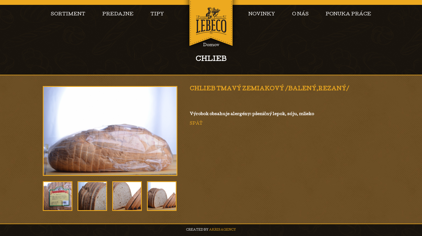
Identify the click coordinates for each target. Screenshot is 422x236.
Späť (196, 124)
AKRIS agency (222, 229)
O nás (300, 14)
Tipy (157, 14)
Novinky (261, 14)
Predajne (117, 14)
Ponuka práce (348, 14)
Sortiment (68, 14)
